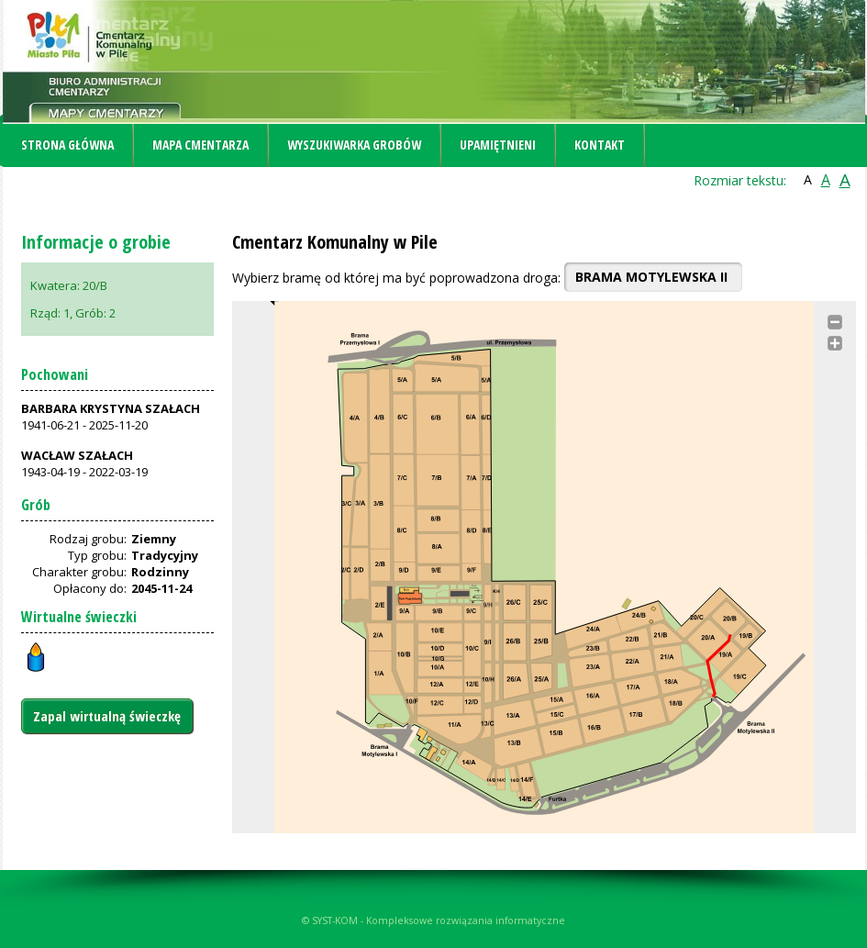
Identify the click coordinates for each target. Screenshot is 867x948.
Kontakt (599, 144)
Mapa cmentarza (200, 144)
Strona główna (67, 144)
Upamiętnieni (498, 144)
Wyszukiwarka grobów (354, 144)
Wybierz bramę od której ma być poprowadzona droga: (396, 277)
